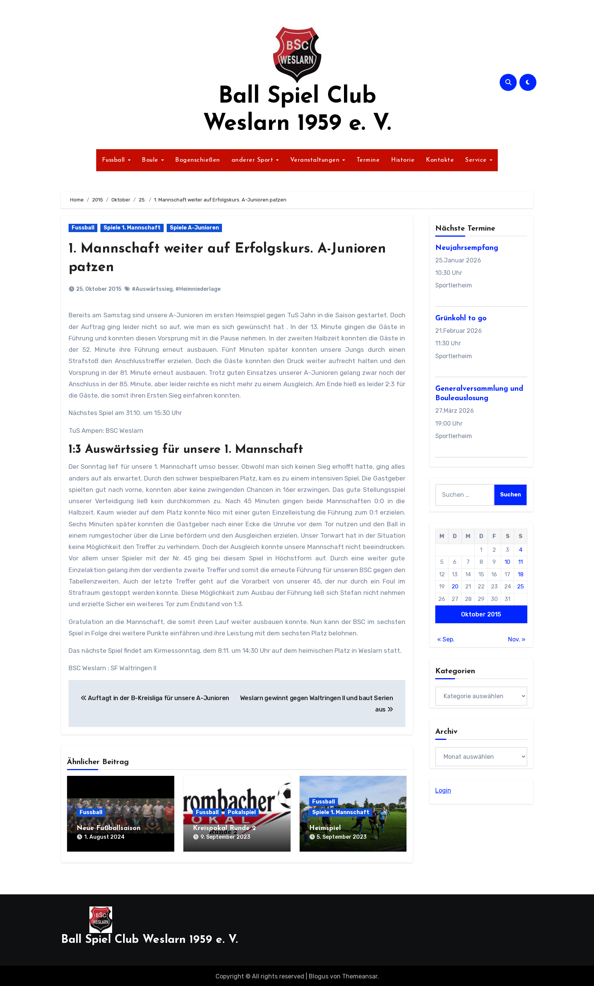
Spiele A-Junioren (194, 228)
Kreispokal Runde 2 (224, 828)
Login (443, 790)
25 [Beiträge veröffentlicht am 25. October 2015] (520, 586)
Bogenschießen (197, 160)
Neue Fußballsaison (109, 828)
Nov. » (516, 639)
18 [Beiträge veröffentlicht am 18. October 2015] (521, 574)
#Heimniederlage (197, 289)
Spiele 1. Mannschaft (132, 228)
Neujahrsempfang (466, 248)
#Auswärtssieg (152, 289)
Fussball (114, 160)
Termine (368, 160)
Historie (402, 160)
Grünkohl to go (460, 318)
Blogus (318, 974)
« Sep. (446, 639)
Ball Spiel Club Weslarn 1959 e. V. (149, 938)
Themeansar (359, 974)
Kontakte (440, 160)
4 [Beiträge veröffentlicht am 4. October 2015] (520, 549)
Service (477, 160)
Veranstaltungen (316, 160)
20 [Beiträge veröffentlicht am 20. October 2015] (455, 586)
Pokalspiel (242, 812)
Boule (151, 160)
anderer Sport (253, 160)
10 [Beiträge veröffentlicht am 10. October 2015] (507, 562)
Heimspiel (325, 828)
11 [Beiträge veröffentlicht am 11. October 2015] (520, 562)
